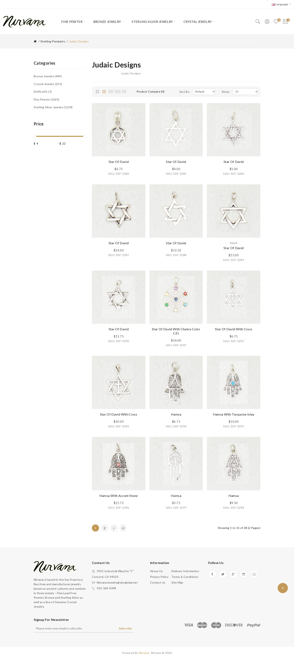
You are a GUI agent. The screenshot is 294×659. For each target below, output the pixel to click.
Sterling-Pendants (52, 41)
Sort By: (184, 91)
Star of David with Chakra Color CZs (176, 331)
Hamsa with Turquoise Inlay (233, 414)
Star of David (119, 162)
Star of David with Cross (233, 329)
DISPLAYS (43, 91)
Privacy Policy (159, 576)
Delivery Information (185, 571)
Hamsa (176, 414)
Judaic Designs (79, 41)
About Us (156, 571)
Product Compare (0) (151, 91)
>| (123, 528)
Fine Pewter (46, 99)
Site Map (177, 582)
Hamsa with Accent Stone (118, 496)
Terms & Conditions (185, 576)
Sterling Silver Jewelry (53, 107)
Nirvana (144, 653)
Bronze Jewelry (48, 76)
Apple (234, 242)
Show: (226, 91)
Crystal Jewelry (48, 84)
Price (39, 123)
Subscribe (125, 628)
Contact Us (158, 582)
